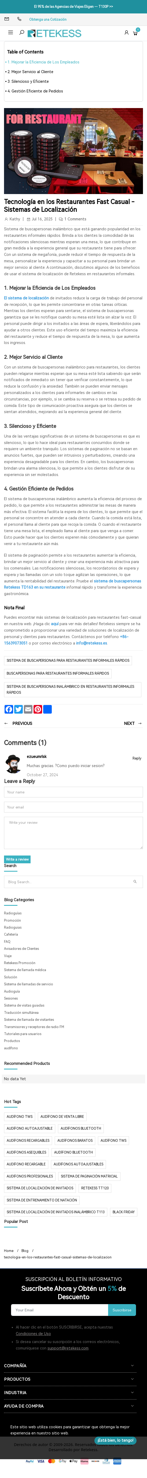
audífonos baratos (75, 1141)
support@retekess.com (68, 1348)
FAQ (7, 942)
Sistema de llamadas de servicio (28, 984)
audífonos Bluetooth (81, 1128)
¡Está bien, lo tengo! (115, 1440)
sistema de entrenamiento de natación (42, 1200)
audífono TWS (19, 1117)
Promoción (12, 920)
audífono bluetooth (73, 1152)
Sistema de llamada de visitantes (29, 1020)
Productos (12, 1041)
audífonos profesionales (30, 1176)
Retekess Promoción (19, 963)
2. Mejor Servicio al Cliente (30, 72)
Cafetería (11, 934)
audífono (11, 1048)
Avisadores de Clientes (21, 949)
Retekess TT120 (95, 1188)
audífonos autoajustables (78, 1164)
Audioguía (12, 991)
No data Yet (15, 1079)
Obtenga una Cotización (48, 20)
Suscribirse (122, 1310)
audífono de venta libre (62, 1117)
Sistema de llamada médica (25, 970)
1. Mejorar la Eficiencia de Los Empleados (43, 62)
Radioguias (12, 927)
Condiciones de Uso (33, 1334)
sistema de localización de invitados (40, 1188)
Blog (24, 1251)
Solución (10, 977)
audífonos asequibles (26, 1152)
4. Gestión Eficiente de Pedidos (35, 91)
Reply (137, 758)
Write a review (17, 859)
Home (8, 1251)
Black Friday (124, 1212)
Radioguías (12, 913)
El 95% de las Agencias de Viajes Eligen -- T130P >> (73, 7)
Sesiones (11, 998)
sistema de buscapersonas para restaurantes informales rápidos (68, 661)
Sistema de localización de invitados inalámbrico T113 (56, 1212)
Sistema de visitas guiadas (24, 1005)
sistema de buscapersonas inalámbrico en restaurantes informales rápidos (70, 690)
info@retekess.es (91, 643)
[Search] (67, 881)
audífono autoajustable (30, 1128)
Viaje (8, 956)
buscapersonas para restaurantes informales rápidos (58, 673)
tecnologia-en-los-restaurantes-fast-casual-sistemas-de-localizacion (58, 1257)
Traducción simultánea (21, 1013)
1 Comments (75, 219)
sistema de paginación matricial (89, 1176)
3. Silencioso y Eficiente (28, 81)
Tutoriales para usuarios (22, 1034)
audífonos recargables (28, 1141)
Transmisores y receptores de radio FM (34, 1027)
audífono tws (113, 1141)
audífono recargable (26, 1164)
